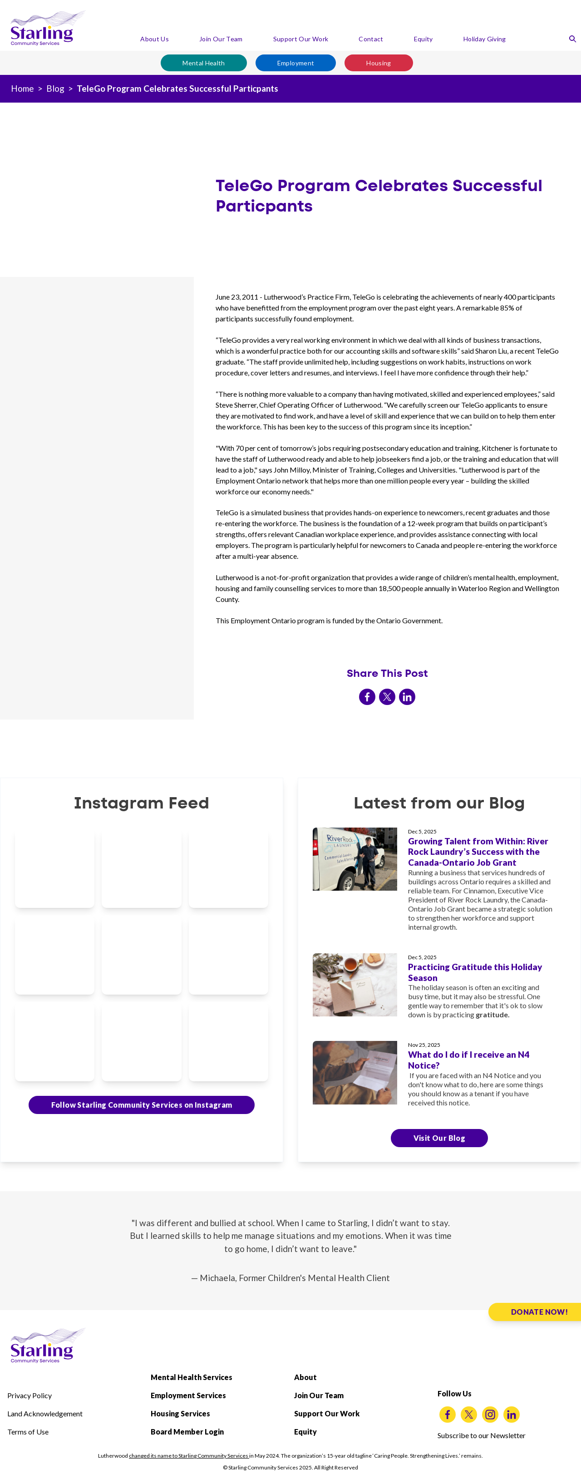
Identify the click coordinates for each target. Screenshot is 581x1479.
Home (22, 88)
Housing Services (180, 1413)
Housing (378, 63)
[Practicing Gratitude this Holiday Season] (439, 990)
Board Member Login (187, 1431)
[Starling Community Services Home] (48, 28)
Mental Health (203, 63)
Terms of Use (28, 1431)
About (305, 1377)
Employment (296, 63)
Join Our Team (221, 39)
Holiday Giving (484, 39)
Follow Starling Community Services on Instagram (141, 1104)
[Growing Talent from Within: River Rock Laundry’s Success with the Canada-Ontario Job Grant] (439, 883)
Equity (423, 39)
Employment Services (188, 1395)
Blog (55, 88)
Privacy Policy (29, 1395)
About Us (154, 39)
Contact (371, 39)
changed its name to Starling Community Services (189, 1455)
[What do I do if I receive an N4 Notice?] (439, 1077)
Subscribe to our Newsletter (482, 1435)
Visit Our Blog (440, 1138)
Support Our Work (301, 39)
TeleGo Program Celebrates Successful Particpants (177, 88)
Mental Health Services (191, 1377)
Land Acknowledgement (45, 1413)
